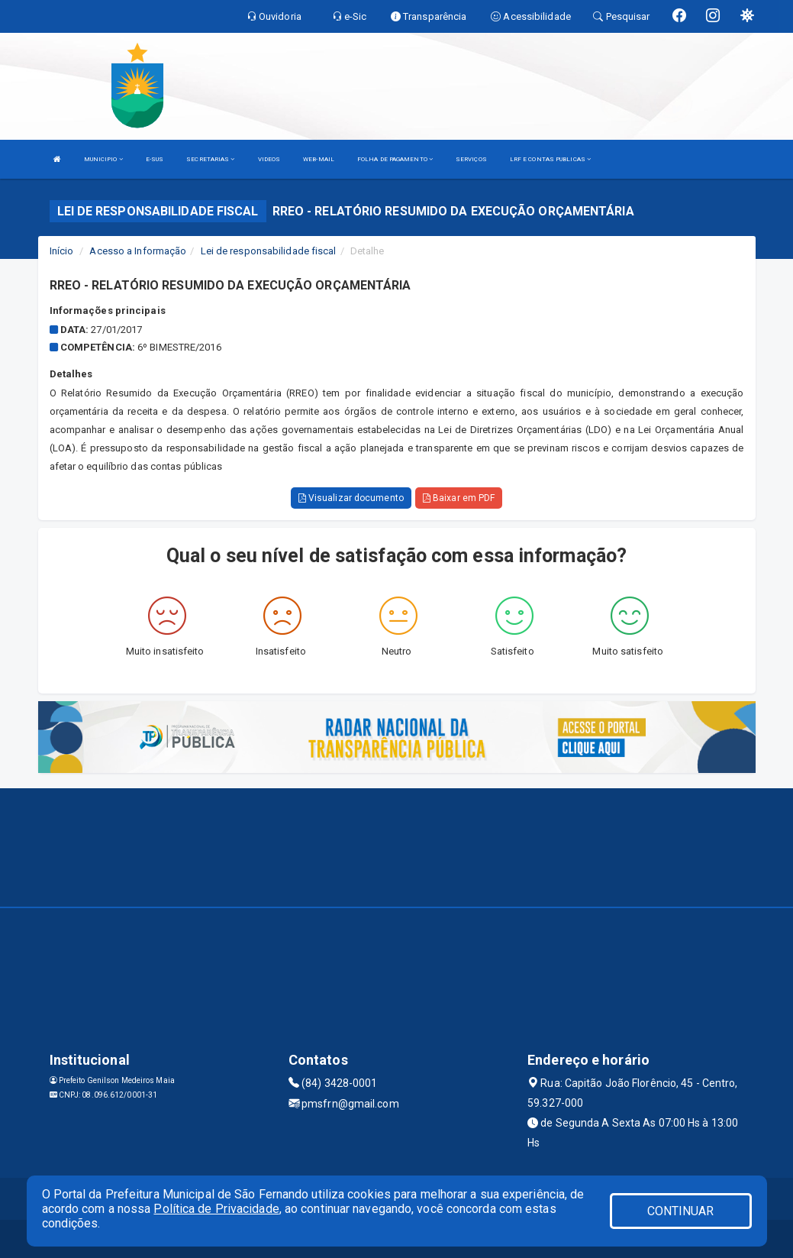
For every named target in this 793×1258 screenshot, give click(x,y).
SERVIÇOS (471, 159)
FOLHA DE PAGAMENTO (395, 159)
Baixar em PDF (459, 498)
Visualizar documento (351, 498)
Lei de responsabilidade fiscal (269, 251)
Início (62, 251)
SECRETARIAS (210, 159)
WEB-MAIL (318, 159)
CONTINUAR (680, 1211)
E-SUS (155, 159)
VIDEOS (269, 159)
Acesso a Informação (137, 251)
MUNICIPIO (103, 159)
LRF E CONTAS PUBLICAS (550, 159)
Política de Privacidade (216, 1208)
